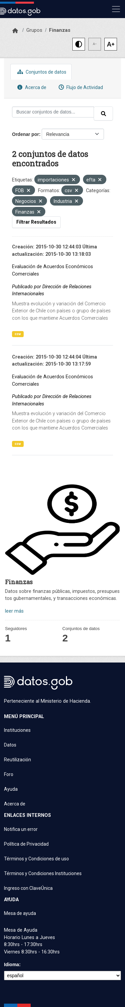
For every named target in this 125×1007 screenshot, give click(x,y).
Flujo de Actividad (80, 87)
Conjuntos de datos (41, 72)
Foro (8, 774)
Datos (10, 745)
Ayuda (11, 789)
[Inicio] (15, 31)
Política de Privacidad (26, 844)
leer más (14, 611)
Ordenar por (25, 134)
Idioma (11, 964)
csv (18, 334)
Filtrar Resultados (36, 222)
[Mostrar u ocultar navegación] (116, 9)
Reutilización (17, 759)
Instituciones (17, 730)
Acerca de (31, 87)
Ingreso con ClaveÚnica (28, 888)
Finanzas (59, 30)
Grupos (34, 30)
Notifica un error (21, 829)
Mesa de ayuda (20, 913)
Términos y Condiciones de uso (36, 858)
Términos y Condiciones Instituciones (43, 873)
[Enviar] (103, 113)
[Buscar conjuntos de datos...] (53, 112)
